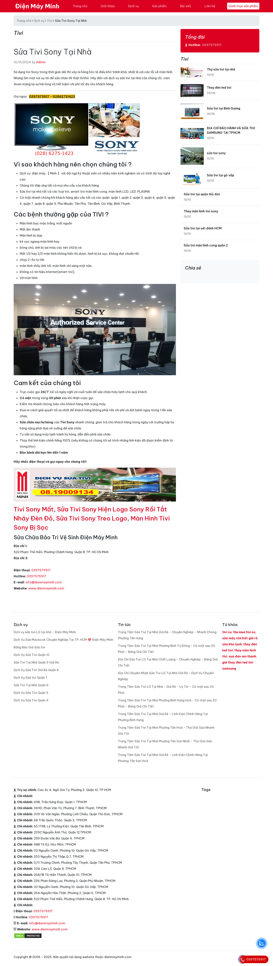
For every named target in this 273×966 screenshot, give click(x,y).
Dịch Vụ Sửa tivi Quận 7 (30, 677)
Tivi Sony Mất (34, 509)
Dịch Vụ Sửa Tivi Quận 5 (31, 693)
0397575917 (41, 570)
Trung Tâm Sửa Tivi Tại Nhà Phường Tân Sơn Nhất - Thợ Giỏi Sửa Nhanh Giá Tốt (165, 744)
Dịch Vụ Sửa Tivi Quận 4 (31, 700)
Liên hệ (210, 6)
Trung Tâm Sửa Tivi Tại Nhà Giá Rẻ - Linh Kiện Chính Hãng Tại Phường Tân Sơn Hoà (163, 758)
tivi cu (226, 632)
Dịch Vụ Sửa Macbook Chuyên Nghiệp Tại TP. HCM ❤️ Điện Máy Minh (63, 640)
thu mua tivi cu (244, 632)
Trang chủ (80, 6)
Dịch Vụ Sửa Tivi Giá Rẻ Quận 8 (36, 670)
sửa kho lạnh (232, 644)
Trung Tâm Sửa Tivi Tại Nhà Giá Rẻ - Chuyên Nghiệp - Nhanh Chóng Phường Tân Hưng (167, 635)
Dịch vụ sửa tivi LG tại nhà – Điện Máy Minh (45, 632)
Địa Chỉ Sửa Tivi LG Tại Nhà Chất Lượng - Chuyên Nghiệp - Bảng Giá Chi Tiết (167, 662)
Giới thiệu (108, 6)
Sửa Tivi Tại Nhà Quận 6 (31, 685)
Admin (41, 62)
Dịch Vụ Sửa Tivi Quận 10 (31, 655)
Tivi (49, 21)
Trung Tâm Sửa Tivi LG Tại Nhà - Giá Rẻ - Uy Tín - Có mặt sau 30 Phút (166, 690)
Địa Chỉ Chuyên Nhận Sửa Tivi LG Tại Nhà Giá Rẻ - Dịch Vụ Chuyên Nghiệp (166, 676)
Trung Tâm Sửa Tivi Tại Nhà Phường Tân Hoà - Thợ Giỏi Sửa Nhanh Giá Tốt (166, 730)
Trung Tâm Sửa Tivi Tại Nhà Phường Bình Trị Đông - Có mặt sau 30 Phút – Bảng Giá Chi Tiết (166, 649)
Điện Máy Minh (37, 6)
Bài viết (185, 6)
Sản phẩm (159, 6)
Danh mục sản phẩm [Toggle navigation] (243, 6)
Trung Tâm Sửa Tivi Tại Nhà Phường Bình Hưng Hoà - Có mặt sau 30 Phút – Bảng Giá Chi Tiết (167, 703)
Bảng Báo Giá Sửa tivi (29, 647)
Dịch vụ (133, 6)
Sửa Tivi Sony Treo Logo (91, 518)
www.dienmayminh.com (46, 588)
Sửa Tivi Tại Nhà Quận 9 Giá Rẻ (36, 662)
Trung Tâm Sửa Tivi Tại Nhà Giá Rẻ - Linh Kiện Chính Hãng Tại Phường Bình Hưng (163, 717)
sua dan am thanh (242, 656)
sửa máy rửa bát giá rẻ (239, 638)
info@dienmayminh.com (44, 582)
